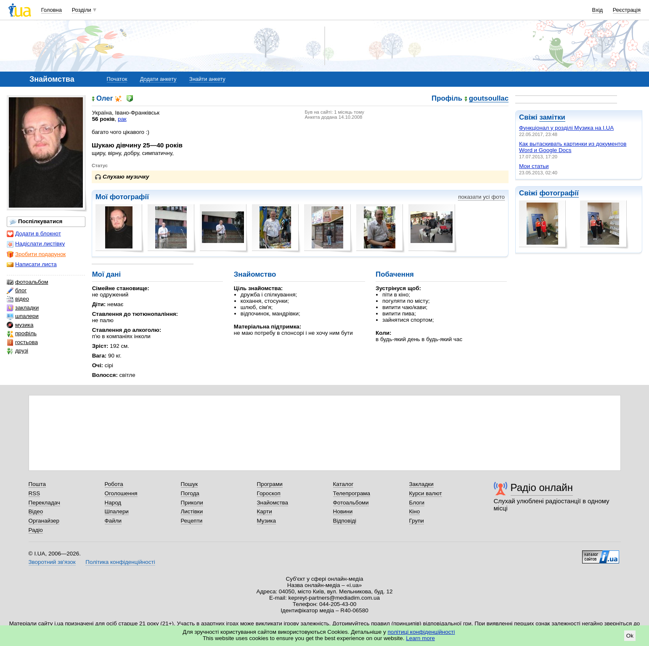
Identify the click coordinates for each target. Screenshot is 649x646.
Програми (270, 484)
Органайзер (44, 521)
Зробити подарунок (36, 254)
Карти (264, 511)
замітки (552, 117)
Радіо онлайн (542, 487)
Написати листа (32, 264)
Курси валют (425, 493)
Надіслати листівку (36, 243)
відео (18, 299)
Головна (51, 10)
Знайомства (273, 502)
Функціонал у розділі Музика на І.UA (566, 128)
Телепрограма (352, 493)
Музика (266, 521)
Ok (629, 636)
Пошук (189, 484)
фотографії (558, 193)
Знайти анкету (207, 79)
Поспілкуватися (36, 221)
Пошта (37, 484)
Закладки (421, 484)
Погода (190, 493)
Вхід (597, 10)
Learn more (420, 638)
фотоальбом (27, 282)
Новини (343, 511)
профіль (22, 333)
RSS (34, 493)
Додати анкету (158, 79)
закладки (23, 307)
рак (122, 119)
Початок (117, 79)
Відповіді (345, 521)
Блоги (417, 502)
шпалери (23, 316)
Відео (36, 511)
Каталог (343, 484)
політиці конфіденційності (421, 632)
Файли (113, 521)
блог (16, 290)
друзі (17, 350)
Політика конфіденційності (120, 562)
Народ (113, 502)
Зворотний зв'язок (52, 562)
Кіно (414, 511)
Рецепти (192, 521)
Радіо (36, 530)
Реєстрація (627, 10)
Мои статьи (534, 166)
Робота (114, 484)
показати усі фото (481, 197)
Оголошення (121, 493)
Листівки (192, 511)
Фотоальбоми (351, 502)
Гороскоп (269, 493)
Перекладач (44, 502)
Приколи (192, 502)
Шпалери (117, 511)
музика (20, 325)
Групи (416, 521)
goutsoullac (489, 98)
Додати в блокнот (34, 233)
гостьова (22, 342)
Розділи (81, 10)
